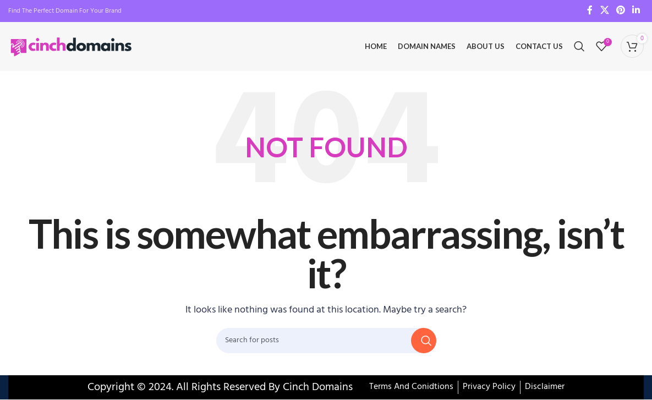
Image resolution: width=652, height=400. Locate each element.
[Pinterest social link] (620, 11)
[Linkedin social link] (636, 11)
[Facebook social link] (589, 11)
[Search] (579, 47)
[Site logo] (71, 47)
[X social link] (604, 11)
